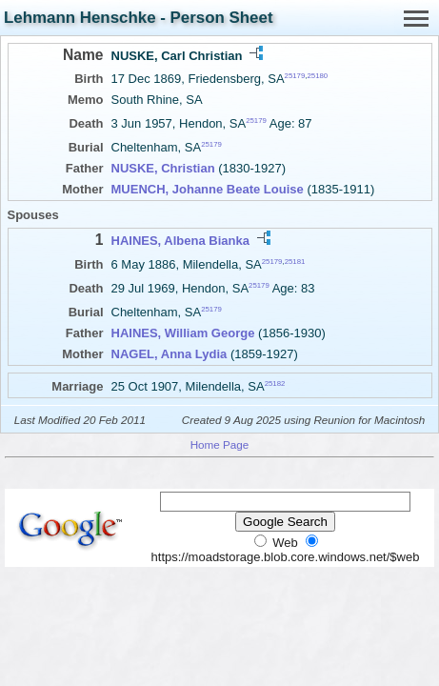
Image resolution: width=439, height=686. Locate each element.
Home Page (219, 444)
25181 (295, 260)
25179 (295, 75)
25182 (275, 383)
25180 (317, 75)
